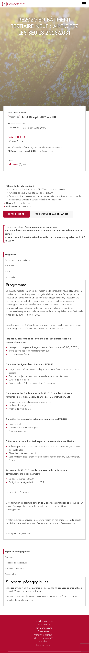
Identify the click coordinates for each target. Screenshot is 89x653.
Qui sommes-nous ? (43, 638)
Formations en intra (43, 628)
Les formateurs (43, 624)
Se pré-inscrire (16, 214)
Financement (43, 631)
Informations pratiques (43, 634)
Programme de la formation (51, 214)
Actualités (43, 641)
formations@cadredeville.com (37, 237)
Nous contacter (43, 645)
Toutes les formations (43, 621)
